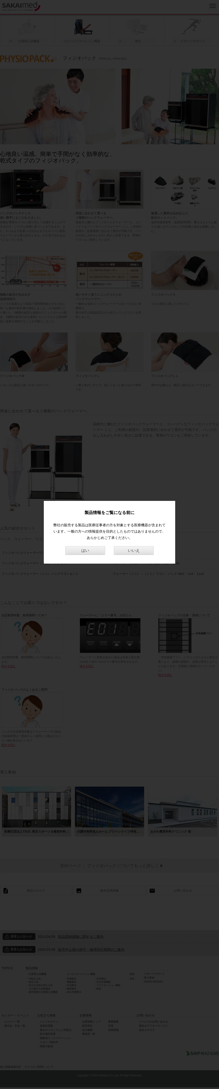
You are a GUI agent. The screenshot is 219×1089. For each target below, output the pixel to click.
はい (85, 550)
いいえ (134, 550)
